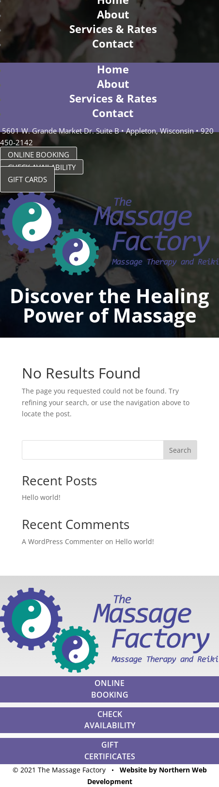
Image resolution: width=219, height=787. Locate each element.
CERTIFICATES (109, 756)
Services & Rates (113, 28)
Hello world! (41, 497)
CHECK (109, 714)
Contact (113, 43)
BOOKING (109, 694)
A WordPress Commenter (62, 541)
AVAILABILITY (109, 725)
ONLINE (109, 683)
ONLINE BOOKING (38, 154)
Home (113, 69)
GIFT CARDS (27, 179)
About (113, 14)
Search (180, 450)
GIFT (109, 744)
